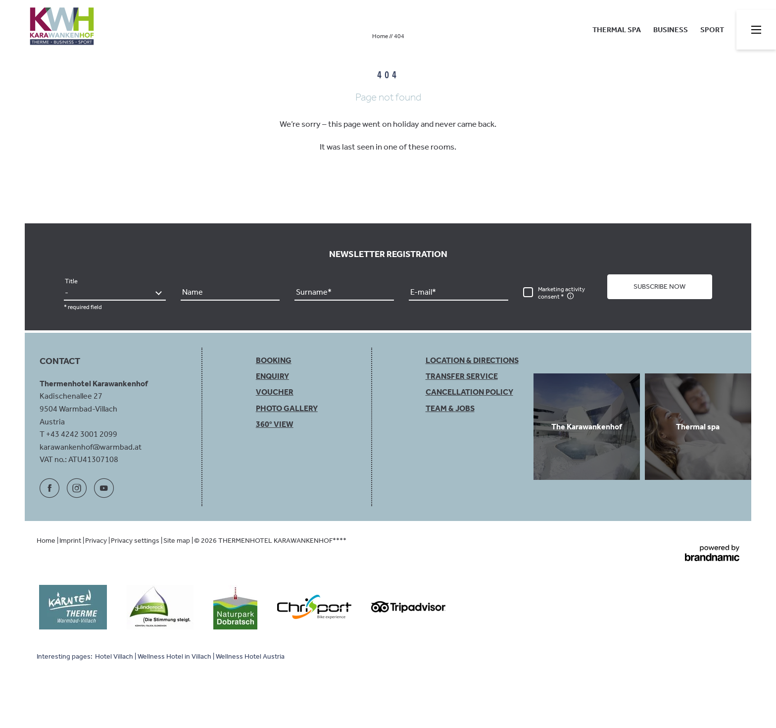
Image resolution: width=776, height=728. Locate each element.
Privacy (96, 540)
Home (380, 36)
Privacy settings (136, 540)
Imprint (71, 540)
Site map (177, 540)
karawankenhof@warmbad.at (91, 447)
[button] (659, 286)
